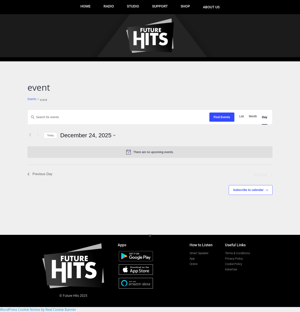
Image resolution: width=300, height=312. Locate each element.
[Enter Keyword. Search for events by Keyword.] (118, 117)
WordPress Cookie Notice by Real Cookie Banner (38, 309)
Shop (185, 6)
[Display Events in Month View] (253, 116)
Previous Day (40, 174)
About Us (211, 7)
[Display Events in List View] (241, 116)
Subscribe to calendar (248, 190)
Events (32, 99)
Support (160, 6)
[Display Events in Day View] (264, 117)
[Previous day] (30, 134)
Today (50, 135)
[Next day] (38, 134)
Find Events (222, 117)
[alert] (150, 152)
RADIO (109, 6)
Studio (133, 6)
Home (85, 6)
